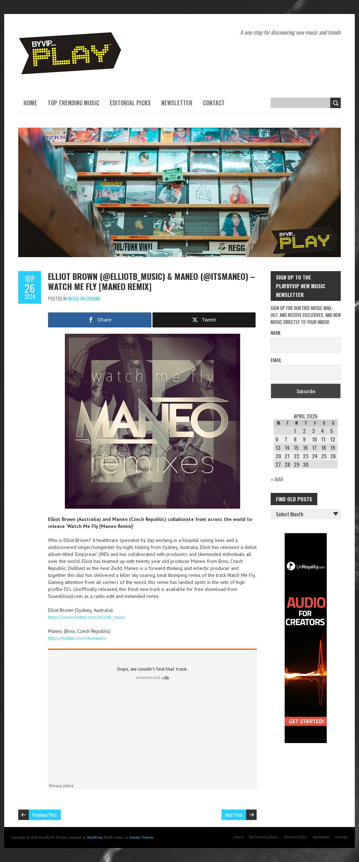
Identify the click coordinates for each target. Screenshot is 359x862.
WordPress (95, 837)
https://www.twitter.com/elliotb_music (87, 617)
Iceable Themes (141, 837)
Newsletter (176, 103)
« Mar (277, 479)
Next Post (234, 814)
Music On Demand (84, 298)
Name (276, 332)
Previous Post (44, 814)
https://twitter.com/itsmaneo (77, 638)
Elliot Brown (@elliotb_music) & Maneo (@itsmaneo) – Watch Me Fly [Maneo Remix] (151, 281)
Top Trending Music (73, 103)
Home (30, 103)
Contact (214, 103)
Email (276, 359)
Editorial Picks (130, 103)
